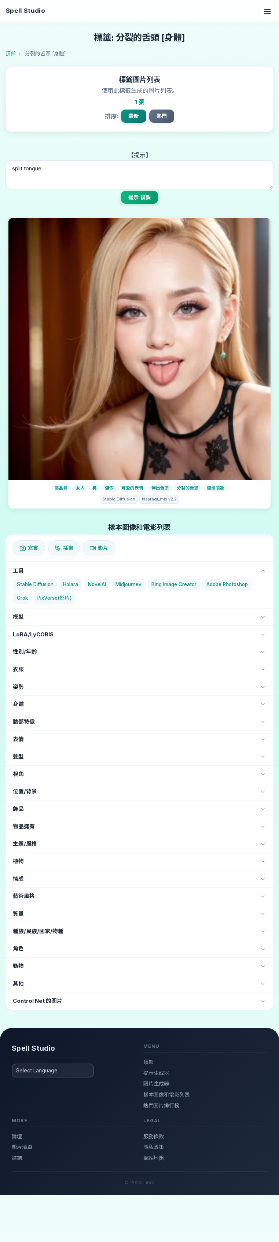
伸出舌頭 (160, 488)
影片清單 (22, 1147)
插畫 (64, 548)
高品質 (61, 488)
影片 (99, 548)
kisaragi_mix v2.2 (159, 499)
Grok (22, 598)
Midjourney (128, 584)
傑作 (109, 488)
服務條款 (153, 1136)
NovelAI (97, 584)
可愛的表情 (132, 488)
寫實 (29, 548)
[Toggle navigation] (267, 11)
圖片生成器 (156, 1083)
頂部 (148, 1062)
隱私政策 (153, 1147)
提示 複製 (139, 197)
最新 (133, 116)
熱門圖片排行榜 (161, 1105)
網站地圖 (153, 1158)
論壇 (17, 1136)
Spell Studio (25, 10)
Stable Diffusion (118, 499)
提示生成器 (156, 1073)
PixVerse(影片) (54, 598)
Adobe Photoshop (227, 584)
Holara (70, 584)
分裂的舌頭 (188, 488)
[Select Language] (53, 1070)
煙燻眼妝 (215, 488)
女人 (80, 488)
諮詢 (17, 1158)
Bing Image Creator (174, 584)
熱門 (162, 116)
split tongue (139, 174)
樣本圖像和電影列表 (166, 1094)
